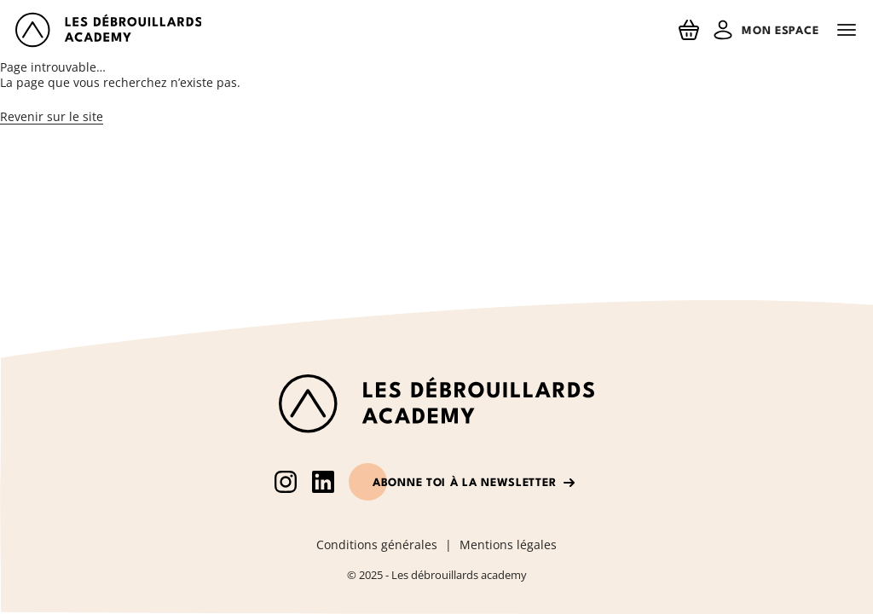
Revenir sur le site (51, 116)
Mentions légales (508, 545)
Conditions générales (376, 545)
